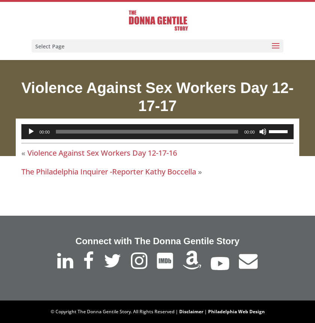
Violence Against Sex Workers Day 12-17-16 (102, 153)
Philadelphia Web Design (236, 311)
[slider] (147, 132)
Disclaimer (191, 311)
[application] (157, 131)
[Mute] (263, 131)
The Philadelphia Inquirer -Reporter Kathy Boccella (108, 172)
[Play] (31, 131)
